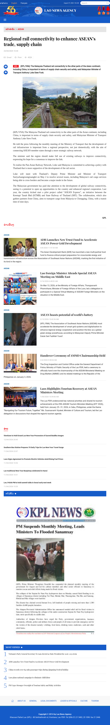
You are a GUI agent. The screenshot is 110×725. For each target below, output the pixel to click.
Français (24, 3)
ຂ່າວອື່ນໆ (9, 224)
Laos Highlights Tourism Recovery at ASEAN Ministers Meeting (68, 390)
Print (18, 57)
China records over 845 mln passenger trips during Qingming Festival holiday (38, 670)
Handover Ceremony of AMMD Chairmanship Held (72, 355)
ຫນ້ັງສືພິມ (11, 493)
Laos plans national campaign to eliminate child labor (29, 677)
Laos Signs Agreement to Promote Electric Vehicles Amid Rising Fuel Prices (33, 459)
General (33, 701)
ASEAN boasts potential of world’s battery (66, 315)
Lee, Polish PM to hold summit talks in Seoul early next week (27, 483)
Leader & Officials (68, 701)
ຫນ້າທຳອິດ (10, 29)
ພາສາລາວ (4, 3)
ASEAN (21, 29)
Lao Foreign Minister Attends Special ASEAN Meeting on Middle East (68, 275)
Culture (84, 701)
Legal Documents (48, 701)
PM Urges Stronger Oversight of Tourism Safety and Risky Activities (35, 685)
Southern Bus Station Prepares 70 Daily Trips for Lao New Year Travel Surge (34, 447)
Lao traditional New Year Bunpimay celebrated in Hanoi (25, 471)
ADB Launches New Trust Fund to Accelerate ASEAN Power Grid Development (68, 241)
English (14, 3)
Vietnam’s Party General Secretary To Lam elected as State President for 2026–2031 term (43, 654)
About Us (21, 701)
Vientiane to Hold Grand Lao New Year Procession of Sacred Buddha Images (34, 436)
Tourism (95, 701)
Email (8, 57)
